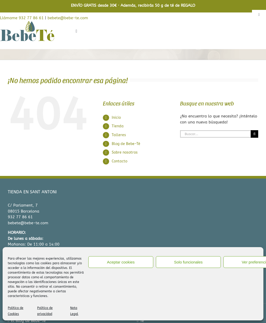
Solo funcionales (188, 262)
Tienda (118, 126)
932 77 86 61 (20, 217)
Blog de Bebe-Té (126, 144)
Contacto (119, 161)
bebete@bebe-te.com (68, 18)
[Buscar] (254, 134)
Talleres (119, 135)
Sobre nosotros (125, 152)
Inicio (116, 117)
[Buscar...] (215, 134)
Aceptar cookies (121, 262)
